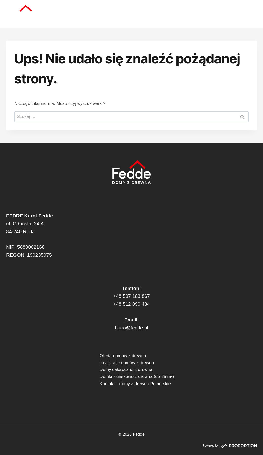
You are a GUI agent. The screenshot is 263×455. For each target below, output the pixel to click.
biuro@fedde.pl (131, 327)
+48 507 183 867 (131, 296)
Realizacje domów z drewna (127, 362)
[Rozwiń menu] (251, 14)
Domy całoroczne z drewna (126, 369)
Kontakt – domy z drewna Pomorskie (135, 383)
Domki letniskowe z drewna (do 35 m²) (137, 376)
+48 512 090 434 (131, 304)
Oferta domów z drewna (123, 355)
